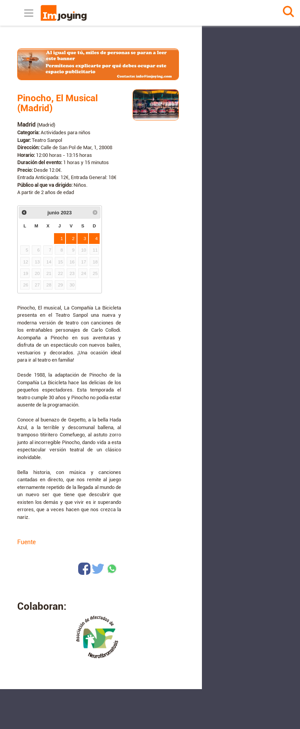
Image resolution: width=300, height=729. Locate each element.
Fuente (26, 542)
